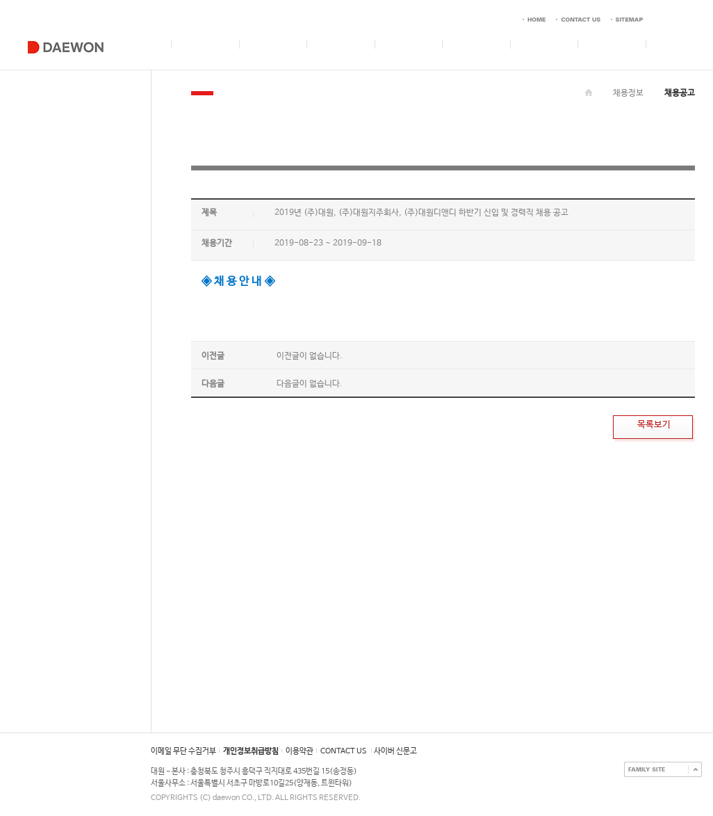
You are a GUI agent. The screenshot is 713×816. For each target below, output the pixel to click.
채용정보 (628, 93)
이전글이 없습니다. (310, 356)
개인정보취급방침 (251, 751)
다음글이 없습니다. (310, 384)
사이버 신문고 (395, 751)
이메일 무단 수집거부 (183, 751)
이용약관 (299, 751)
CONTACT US (343, 751)
